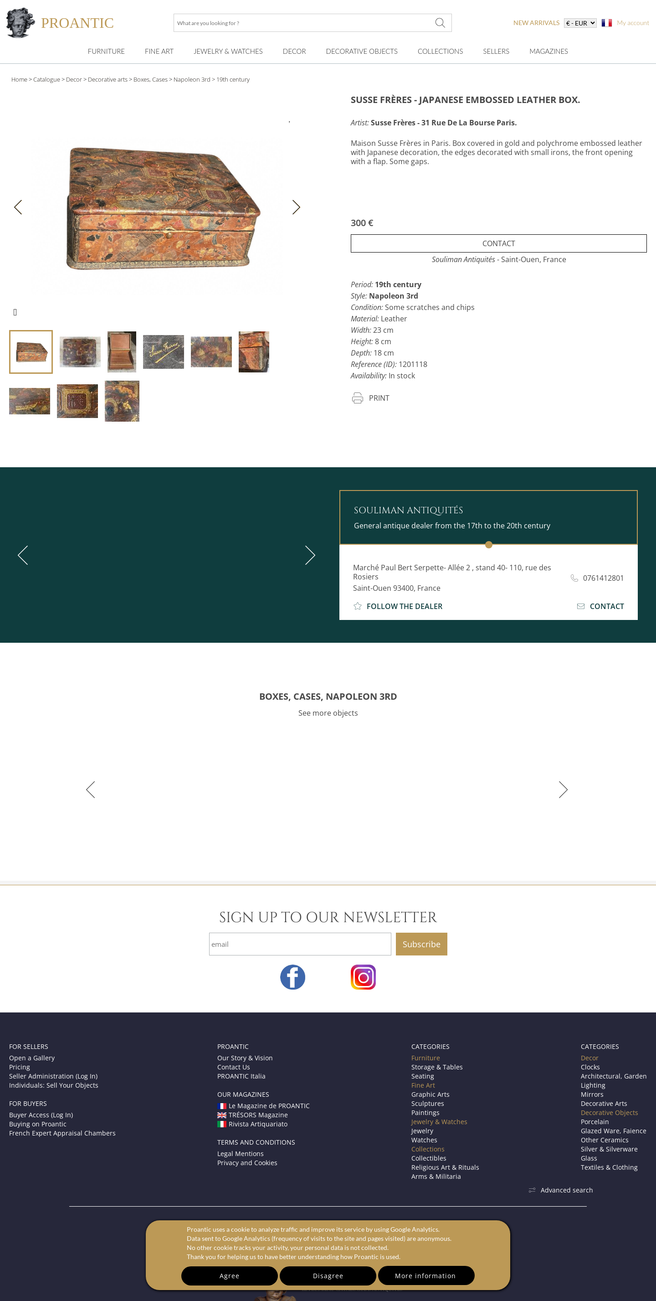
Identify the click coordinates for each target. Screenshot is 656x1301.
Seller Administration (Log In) (53, 1076)
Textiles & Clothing (609, 1167)
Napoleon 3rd (192, 79)
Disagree (328, 1275)
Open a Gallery (32, 1057)
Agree (230, 1275)
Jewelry (422, 1130)
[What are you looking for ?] (440, 23)
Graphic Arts (430, 1094)
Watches (424, 1140)
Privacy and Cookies (247, 1162)
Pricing (19, 1067)
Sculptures (427, 1103)
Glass (589, 1158)
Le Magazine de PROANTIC (263, 1105)
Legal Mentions (240, 1153)
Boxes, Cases (150, 79)
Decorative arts (108, 79)
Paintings (425, 1112)
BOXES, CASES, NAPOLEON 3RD (328, 696)
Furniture (106, 51)
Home (19, 79)
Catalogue (46, 79)
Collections (440, 51)
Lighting (593, 1085)
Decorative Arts (604, 1103)
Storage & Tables (437, 1067)
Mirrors (592, 1094)
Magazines (548, 51)
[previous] (24, 555)
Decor (294, 51)
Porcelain (595, 1121)
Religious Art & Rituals (445, 1167)
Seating (422, 1076)
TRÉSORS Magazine (252, 1114)
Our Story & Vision (245, 1057)
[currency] (580, 23)
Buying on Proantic (38, 1124)
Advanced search (560, 1190)
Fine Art (159, 51)
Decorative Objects (362, 51)
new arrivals (536, 22)
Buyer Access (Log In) (41, 1114)
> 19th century (231, 79)
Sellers (496, 51)
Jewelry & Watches (228, 51)
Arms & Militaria (436, 1176)
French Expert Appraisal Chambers (62, 1133)
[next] (308, 555)
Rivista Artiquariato (252, 1124)
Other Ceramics (605, 1140)
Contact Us (233, 1067)
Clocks (590, 1067)
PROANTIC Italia (241, 1076)
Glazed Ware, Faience (613, 1130)
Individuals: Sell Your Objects (53, 1085)
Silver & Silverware (609, 1149)
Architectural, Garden (614, 1076)
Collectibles (428, 1158)
